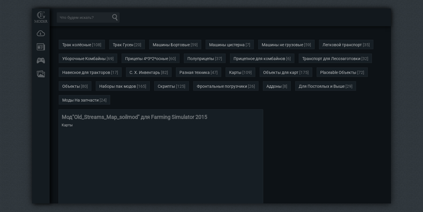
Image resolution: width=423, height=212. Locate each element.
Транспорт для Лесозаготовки (331, 58)
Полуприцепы (200, 58)
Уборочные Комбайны (84, 58)
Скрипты (166, 86)
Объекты (71, 86)
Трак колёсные (76, 44)
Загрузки (41, 33)
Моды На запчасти (80, 100)
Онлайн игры (41, 60)
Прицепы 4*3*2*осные (146, 58)
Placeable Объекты (338, 72)
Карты (235, 72)
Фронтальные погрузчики (222, 86)
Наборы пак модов (117, 86)
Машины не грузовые (282, 44)
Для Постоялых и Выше (322, 86)
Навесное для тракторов (86, 72)
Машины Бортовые (171, 44)
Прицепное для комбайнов (259, 58)
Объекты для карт (280, 72)
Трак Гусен (123, 44)
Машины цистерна (227, 44)
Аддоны (274, 86)
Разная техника (194, 72)
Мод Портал (41, 17)
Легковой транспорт (342, 44)
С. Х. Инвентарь (145, 72)
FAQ (41, 74)
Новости (41, 47)
